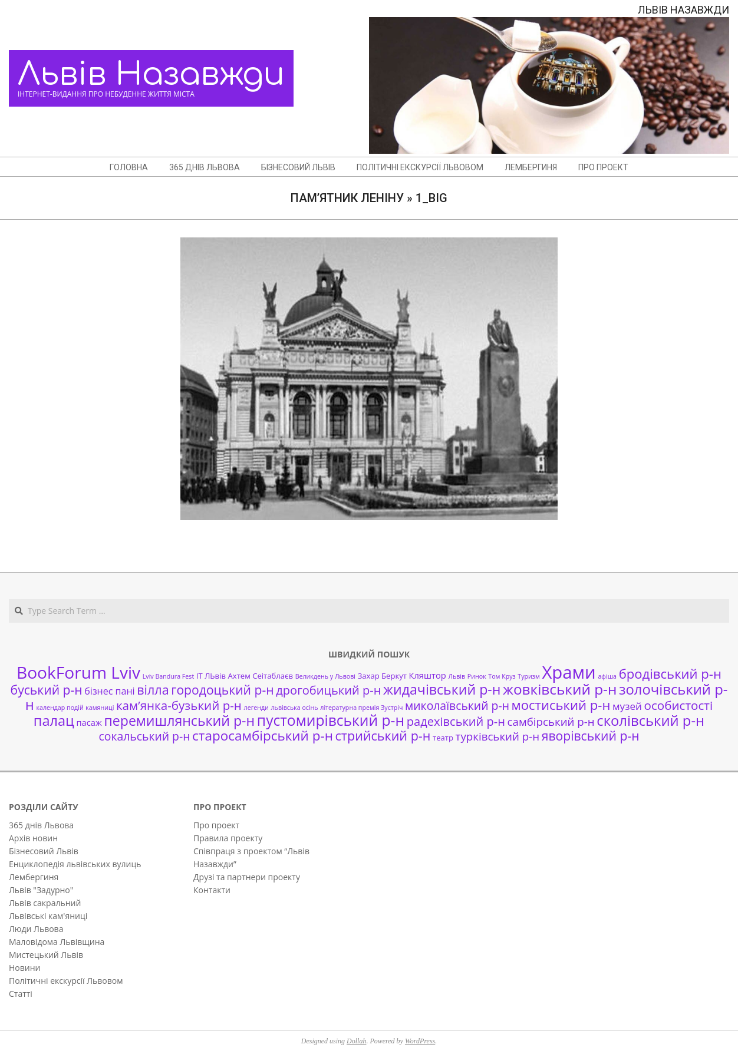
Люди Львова (36, 928)
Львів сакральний (45, 902)
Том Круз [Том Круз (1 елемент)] (501, 676)
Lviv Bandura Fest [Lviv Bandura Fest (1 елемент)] (168, 676)
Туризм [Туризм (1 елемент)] (528, 676)
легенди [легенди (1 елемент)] (256, 707)
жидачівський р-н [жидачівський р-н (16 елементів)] (441, 689)
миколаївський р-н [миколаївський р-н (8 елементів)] (457, 705)
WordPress (420, 1041)
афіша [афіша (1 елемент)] (607, 676)
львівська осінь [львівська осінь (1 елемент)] (294, 707)
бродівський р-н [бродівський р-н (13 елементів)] (670, 673)
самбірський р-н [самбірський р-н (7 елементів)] (551, 721)
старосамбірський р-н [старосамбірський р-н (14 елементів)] (262, 735)
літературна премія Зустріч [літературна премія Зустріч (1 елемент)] (361, 707)
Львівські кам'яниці (48, 915)
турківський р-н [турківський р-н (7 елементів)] (497, 736)
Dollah (356, 1041)
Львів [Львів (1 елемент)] (456, 676)
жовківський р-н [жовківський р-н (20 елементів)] (560, 689)
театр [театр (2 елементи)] (443, 737)
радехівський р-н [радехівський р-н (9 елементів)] (456, 721)
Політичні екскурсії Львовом (66, 980)
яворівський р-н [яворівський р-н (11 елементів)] (591, 735)
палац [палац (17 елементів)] (54, 720)
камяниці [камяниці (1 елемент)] (99, 707)
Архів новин (33, 838)
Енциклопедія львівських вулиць (75, 864)
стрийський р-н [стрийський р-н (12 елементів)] (383, 735)
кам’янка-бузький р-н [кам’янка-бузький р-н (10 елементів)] (179, 705)
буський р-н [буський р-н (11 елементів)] (47, 689)
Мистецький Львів (46, 954)
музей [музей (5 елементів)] (627, 706)
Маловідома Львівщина (56, 941)
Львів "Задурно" (41, 889)
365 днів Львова (41, 825)
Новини (24, 967)
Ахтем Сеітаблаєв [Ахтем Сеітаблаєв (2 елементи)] (260, 675)
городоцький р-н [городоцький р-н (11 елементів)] (222, 689)
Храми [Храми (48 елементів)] (568, 672)
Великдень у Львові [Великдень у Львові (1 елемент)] (325, 676)
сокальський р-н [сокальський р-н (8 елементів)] (144, 736)
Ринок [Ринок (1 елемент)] (476, 676)
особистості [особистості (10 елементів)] (678, 705)
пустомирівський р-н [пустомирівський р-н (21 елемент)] (330, 720)
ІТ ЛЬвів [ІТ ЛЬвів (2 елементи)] (211, 675)
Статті (20, 993)
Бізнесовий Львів (43, 851)
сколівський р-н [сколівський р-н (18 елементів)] (650, 720)
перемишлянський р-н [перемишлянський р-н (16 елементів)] (179, 720)
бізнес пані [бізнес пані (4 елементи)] (109, 691)
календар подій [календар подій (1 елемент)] (59, 707)
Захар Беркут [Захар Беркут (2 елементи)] (382, 675)
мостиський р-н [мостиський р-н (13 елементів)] (561, 704)
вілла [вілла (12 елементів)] (153, 689)
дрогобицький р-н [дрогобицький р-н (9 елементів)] (328, 690)
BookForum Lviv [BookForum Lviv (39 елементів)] (78, 672)
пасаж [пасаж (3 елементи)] (88, 722)
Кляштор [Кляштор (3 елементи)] (427, 675)
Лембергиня (33, 877)
